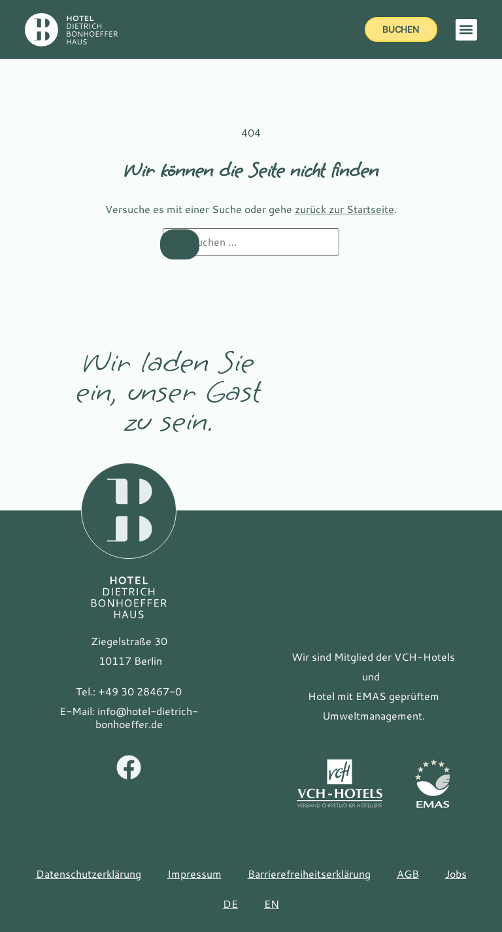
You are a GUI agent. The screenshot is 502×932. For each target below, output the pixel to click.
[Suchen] (179, 244)
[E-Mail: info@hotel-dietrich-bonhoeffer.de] (128, 718)
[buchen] (401, 29)
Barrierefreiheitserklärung (309, 873)
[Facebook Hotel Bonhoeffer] (129, 768)
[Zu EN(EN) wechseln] (271, 904)
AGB (408, 873)
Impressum (194, 873)
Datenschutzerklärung (88, 873)
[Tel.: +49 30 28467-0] (128, 691)
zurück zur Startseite (344, 208)
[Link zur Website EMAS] (432, 783)
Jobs (456, 873)
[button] (466, 30)
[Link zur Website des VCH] (339, 783)
